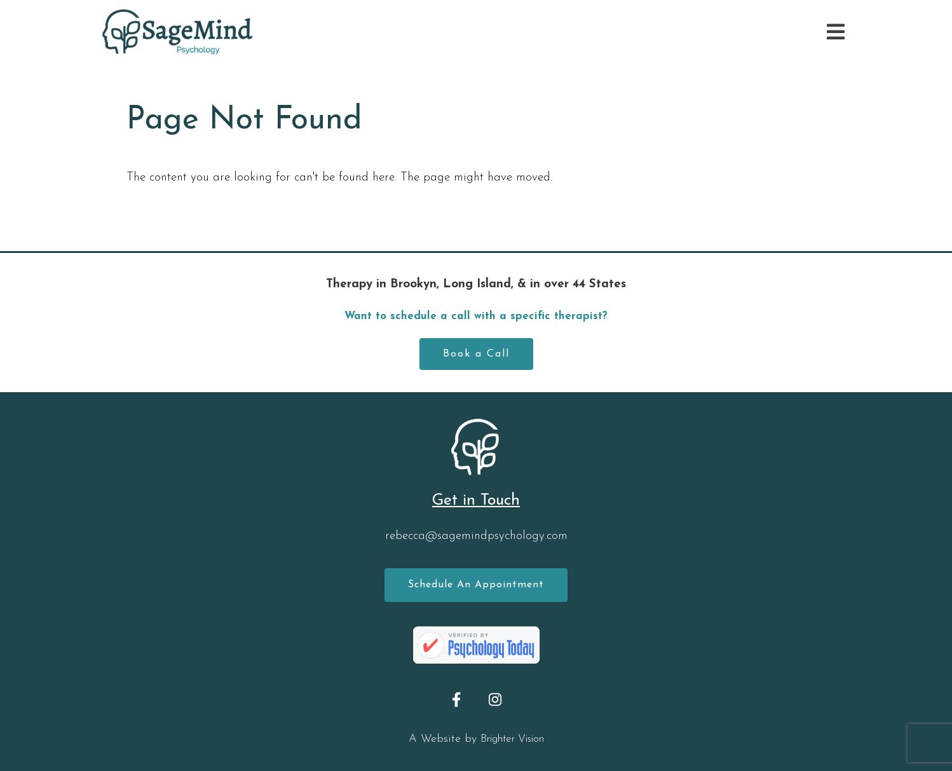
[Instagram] (495, 699)
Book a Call (476, 354)
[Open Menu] (836, 32)
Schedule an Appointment (476, 585)
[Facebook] (456, 699)
